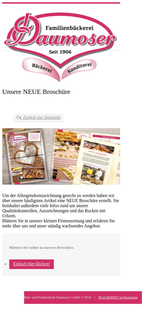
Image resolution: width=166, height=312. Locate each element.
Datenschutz (64, 306)
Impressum (42, 306)
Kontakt (83, 306)
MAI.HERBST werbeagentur (118, 297)
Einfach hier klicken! (31, 263)
